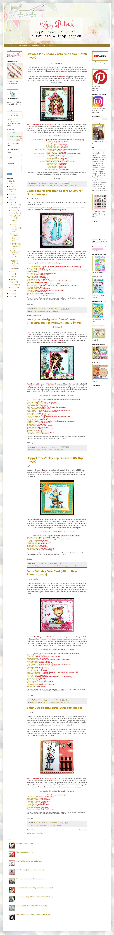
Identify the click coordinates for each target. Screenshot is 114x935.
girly (67, 185)
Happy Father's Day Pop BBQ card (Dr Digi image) (15, 245)
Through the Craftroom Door (35, 432)
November (14, 207)
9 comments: (53, 822)
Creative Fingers (52, 152)
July (12, 271)
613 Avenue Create (36, 140)
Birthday (39, 702)
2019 (11, 192)
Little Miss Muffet (52, 163)
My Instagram (35, 45)
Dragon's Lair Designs (33, 416)
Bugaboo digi (36, 825)
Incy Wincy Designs (53, 158)
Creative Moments (38, 154)
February (14, 285)
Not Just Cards (51, 164)
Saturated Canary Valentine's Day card (29, 861)
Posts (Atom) (40, 833)
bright (45, 702)
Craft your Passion (52, 144)
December (14, 205)
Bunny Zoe (51, 143)
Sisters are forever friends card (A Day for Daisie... (16, 228)
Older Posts (83, 830)
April (12, 279)
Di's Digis (51, 155)
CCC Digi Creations (52, 141)
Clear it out (30, 404)
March (13, 282)
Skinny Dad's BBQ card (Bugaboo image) (54, 707)
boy (33, 566)
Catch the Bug (31, 401)
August (13, 268)
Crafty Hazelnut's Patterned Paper (45, 149)
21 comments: (53, 183)
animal (34, 702)
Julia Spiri (41, 161)
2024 (11, 184)
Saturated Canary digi (48, 450)
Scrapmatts (71, 731)
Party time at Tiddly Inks (24, 852)
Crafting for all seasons (53, 146)
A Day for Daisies (32, 268)
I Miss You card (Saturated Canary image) (30, 870)
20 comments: (53, 308)
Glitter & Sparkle (32, 285)
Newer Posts (31, 830)
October (14, 210)
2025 (11, 181)
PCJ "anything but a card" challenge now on (31, 879)
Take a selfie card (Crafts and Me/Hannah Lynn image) (34, 897)
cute (33, 185)
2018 (11, 194)
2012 (11, 296)
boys (36, 566)
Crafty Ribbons (31, 411)
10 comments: (52, 563)
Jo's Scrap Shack (32, 419)
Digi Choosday (31, 670)
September (15, 213)
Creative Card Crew (55, 150)
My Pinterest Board (24, 45)
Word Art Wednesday (51, 169)
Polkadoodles (52, 166)
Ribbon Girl (30, 427)
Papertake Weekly (32, 546)
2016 (11, 200)
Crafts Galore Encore (51, 147)
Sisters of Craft (51, 168)
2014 (11, 291)
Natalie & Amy (31, 422)
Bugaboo (74, 729)
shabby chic (73, 185)
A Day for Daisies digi (38, 311)
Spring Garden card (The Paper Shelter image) (32, 906)
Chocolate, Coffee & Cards (35, 402)
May (12, 277)
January (14, 287)
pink (67, 702)
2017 (11, 197)
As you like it (31, 270)
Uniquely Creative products (49, 45)
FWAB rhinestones (57, 185)
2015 (11, 202)
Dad (55, 566)
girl (65, 185)
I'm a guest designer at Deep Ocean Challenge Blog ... (15, 237)
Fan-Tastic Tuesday (43, 157)
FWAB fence (59, 825)
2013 (11, 293)
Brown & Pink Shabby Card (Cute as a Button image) (15, 219)
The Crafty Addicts (32, 663)
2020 (11, 189)
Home (57, 830)
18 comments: (53, 447)
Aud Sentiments (32, 273)
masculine (74, 566)
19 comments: (53, 700)
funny (69, 566)
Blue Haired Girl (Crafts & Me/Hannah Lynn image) (33, 914)
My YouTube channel (11, 45)
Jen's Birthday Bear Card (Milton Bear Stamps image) (15, 254)
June (13, 274)
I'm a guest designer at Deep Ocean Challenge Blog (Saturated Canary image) (54, 321)
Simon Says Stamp (33, 293)
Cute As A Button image (43, 185)
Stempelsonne (31, 550)
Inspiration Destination (52, 160)
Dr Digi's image (61, 566)
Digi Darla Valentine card (24, 843)
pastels (57, 311)
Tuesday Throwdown (33, 433)
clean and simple (44, 566)
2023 (11, 186)
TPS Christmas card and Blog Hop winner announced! (34, 888)
